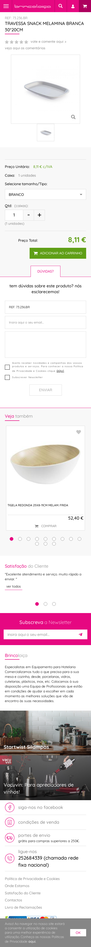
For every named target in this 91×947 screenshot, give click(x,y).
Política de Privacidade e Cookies (32, 878)
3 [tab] (54, 604)
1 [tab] (37, 604)
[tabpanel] (45, 576)
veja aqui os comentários (25, 48)
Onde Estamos (17, 885)
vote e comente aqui (47, 41)
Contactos (13, 900)
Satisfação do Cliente (23, 893)
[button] (11, 539)
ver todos (13, 586)
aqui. (32, 941)
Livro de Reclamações (23, 907)
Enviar (45, 390)
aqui (60, 370)
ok (78, 932)
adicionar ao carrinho (57, 253)
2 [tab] (45, 604)
